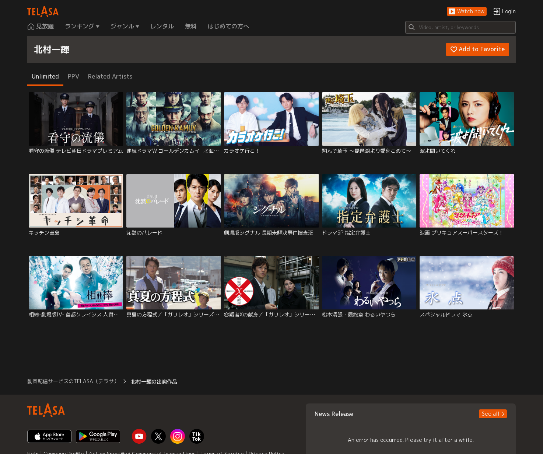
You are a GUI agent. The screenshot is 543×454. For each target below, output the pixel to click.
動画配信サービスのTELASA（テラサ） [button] (73, 381)
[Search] (460, 27)
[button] (467, 11)
